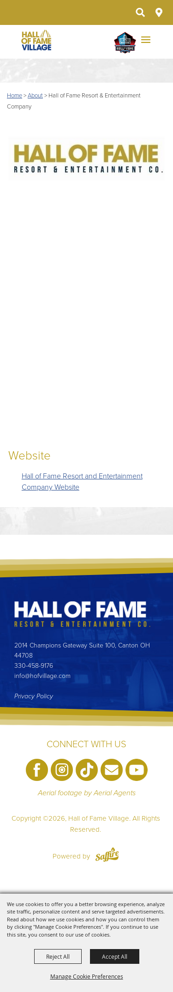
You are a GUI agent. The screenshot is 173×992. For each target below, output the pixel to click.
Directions (158, 12)
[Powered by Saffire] (107, 856)
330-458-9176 (33, 666)
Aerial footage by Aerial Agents (87, 793)
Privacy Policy (33, 696)
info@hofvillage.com (42, 676)
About (35, 95)
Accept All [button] (114, 956)
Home (14, 95)
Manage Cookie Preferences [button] (86, 976)
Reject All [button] (58, 956)
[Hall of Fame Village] (36, 40)
